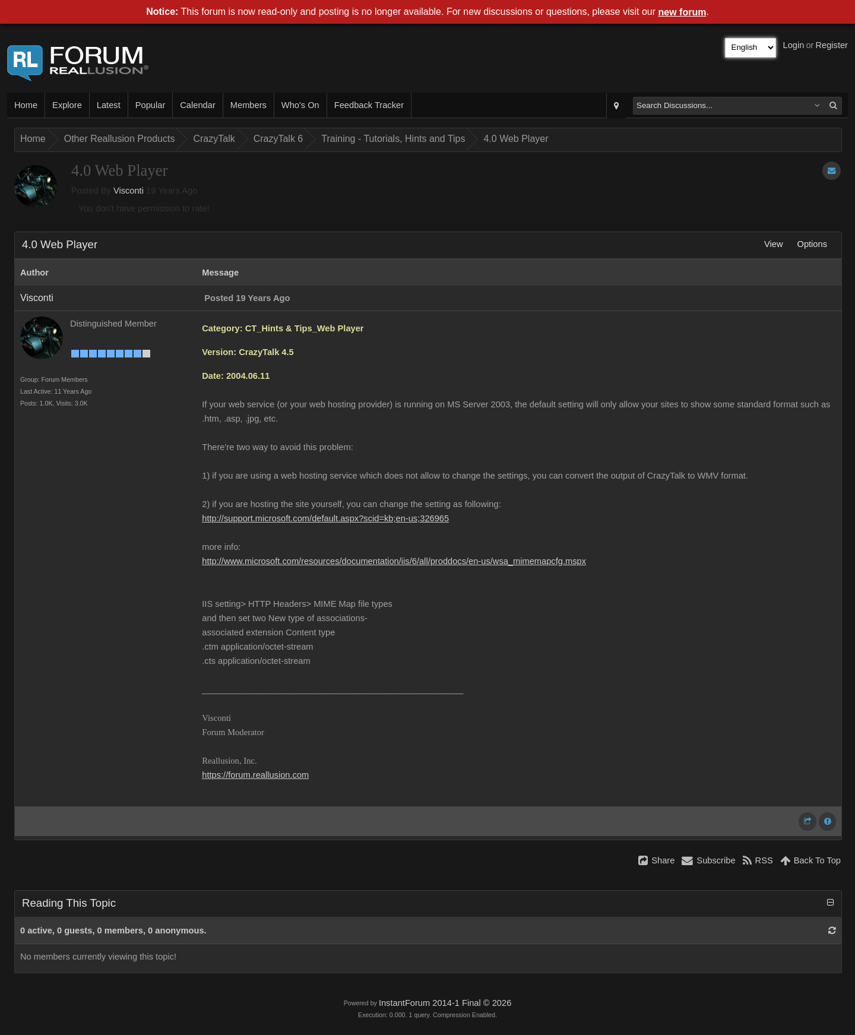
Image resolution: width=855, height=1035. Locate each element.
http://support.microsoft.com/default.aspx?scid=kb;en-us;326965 (325, 518)
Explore (67, 105)
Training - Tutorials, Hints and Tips (393, 139)
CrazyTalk (214, 139)
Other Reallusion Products (119, 139)
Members (248, 105)
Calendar (197, 105)
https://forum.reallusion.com (255, 775)
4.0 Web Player (515, 139)
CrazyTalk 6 (278, 139)
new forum (682, 12)
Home (26, 105)
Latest (109, 105)
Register (831, 45)
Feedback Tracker (369, 105)
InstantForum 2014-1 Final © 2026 (445, 1003)
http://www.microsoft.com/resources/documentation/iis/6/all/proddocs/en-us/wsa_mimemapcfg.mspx (394, 561)
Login (794, 45)
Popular (150, 105)
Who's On (300, 105)
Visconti (128, 190)
